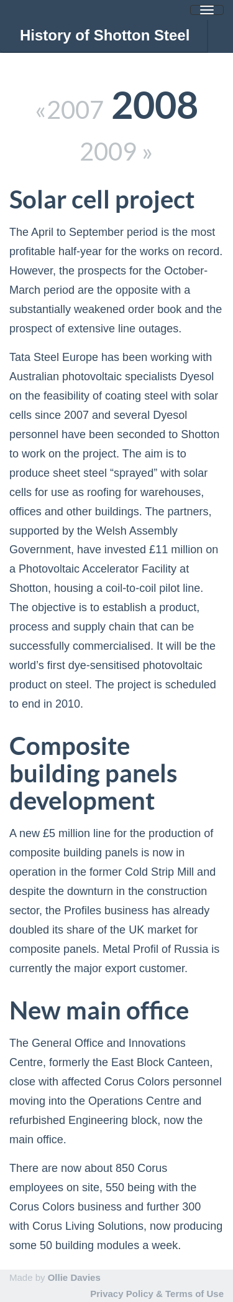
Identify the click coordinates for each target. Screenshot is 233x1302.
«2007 (69, 110)
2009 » (116, 152)
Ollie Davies (74, 1277)
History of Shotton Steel (105, 35)
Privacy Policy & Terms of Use (157, 1293)
